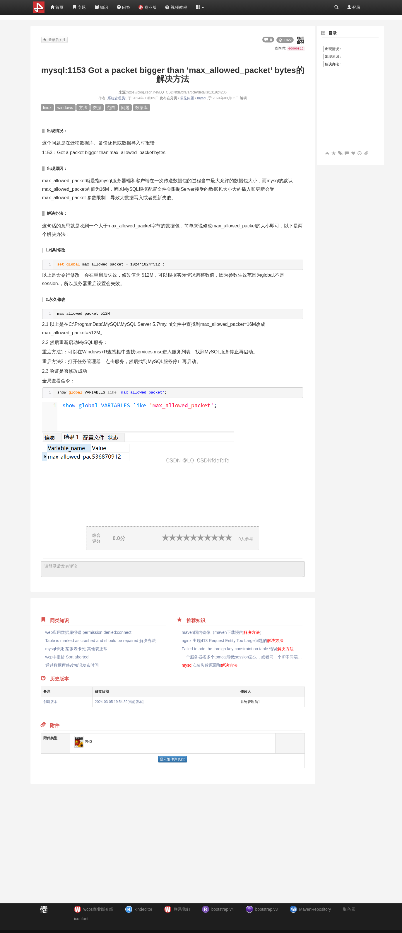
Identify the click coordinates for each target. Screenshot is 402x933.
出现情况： (334, 49)
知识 (101, 7)
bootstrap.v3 (266, 909)
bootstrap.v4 (222, 909)
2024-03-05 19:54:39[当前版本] (119, 702)
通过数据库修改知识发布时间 (72, 665)
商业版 (147, 7)
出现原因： (334, 57)
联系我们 (182, 909)
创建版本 (50, 702)
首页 (57, 7)
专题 (79, 7)
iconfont (81, 918)
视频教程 (176, 7)
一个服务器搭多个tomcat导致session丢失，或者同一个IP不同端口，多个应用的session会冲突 (275, 657)
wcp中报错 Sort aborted (67, 657)
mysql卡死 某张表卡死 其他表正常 (76, 648)
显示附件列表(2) (172, 759)
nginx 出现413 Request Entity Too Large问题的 (233, 640)
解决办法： (334, 64)
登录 (354, 7)
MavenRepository (315, 909)
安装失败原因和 (210, 665)
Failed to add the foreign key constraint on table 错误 (238, 648)
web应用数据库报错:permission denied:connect (88, 632)
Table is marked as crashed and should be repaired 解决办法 (100, 640)
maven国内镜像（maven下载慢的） (223, 632)
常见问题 (187, 98)
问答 (123, 7)
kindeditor (143, 909)
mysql (201, 98)
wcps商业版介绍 (98, 909)
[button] (199, 7)
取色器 (349, 909)
